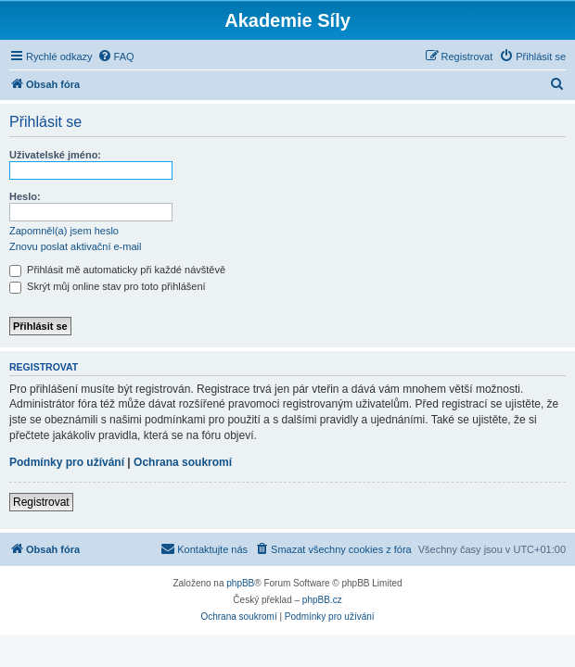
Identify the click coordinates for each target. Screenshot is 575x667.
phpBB (240, 583)
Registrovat (41, 502)
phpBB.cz (322, 600)
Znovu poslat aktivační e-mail (75, 246)
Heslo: (25, 196)
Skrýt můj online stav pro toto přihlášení (107, 286)
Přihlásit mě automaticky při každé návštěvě (117, 269)
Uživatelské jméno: (55, 154)
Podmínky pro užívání (66, 462)
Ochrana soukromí (183, 462)
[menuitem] (115, 56)
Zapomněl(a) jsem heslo (64, 230)
